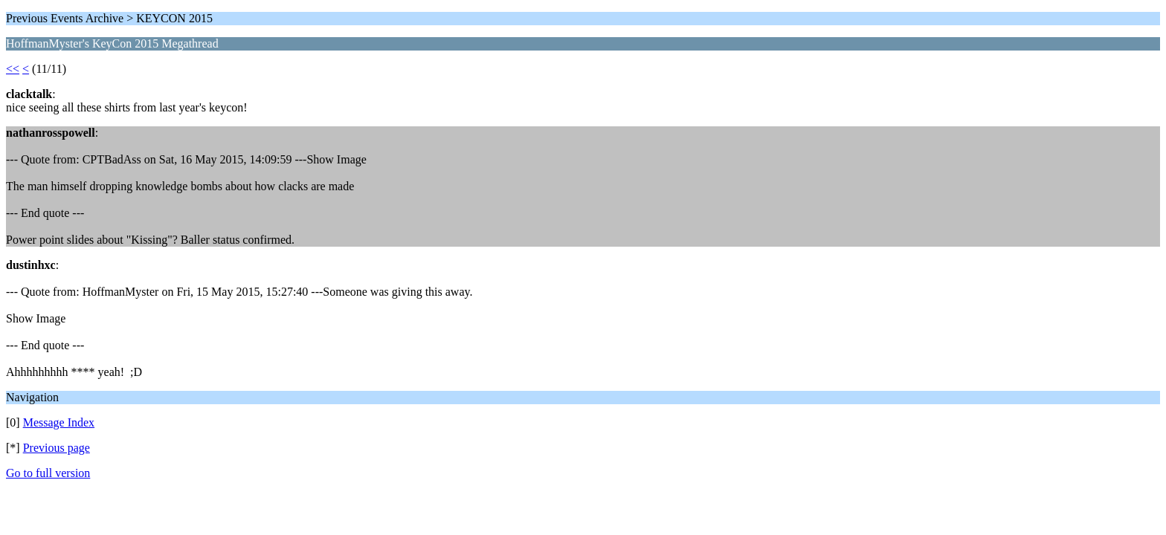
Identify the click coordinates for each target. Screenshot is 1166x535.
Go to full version (48, 473)
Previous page (56, 447)
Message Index (58, 422)
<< (12, 68)
